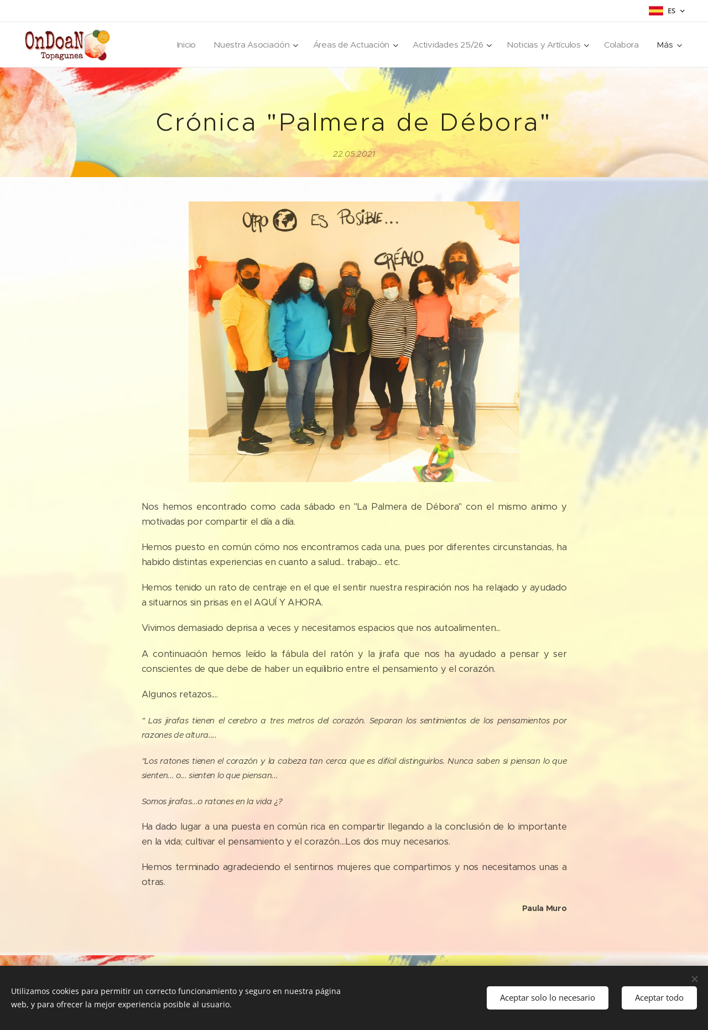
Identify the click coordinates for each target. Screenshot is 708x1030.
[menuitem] (178, 45)
